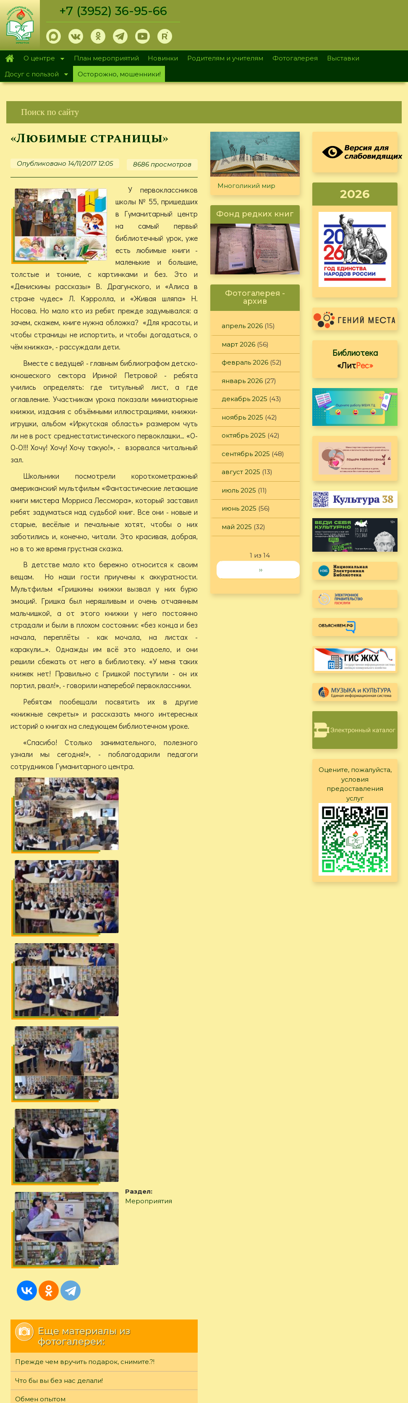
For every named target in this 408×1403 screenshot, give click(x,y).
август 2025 (241, 472)
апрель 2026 (242, 326)
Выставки (343, 58)
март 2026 (238, 344)
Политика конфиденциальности (333, 1311)
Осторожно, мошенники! (119, 74)
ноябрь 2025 (242, 417)
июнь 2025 (239, 508)
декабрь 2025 (244, 399)
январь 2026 (242, 381)
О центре (41, 59)
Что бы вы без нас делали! (59, 1093)
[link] (204, 112)
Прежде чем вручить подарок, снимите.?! (84, 1074)
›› (260, 570)
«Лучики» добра (41, 1149)
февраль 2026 (245, 362)
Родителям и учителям (225, 58)
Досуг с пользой (34, 75)
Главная (9, 58)
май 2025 (237, 527)
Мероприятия (62, 977)
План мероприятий (106, 58)
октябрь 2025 (244, 435)
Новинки (163, 58)
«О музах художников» (52, 1130)
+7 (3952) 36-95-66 (114, 11)
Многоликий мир (246, 186)
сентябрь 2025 (246, 454)
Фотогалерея (295, 58)
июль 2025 (239, 490)
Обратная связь (306, 1324)
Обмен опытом (40, 1112)
